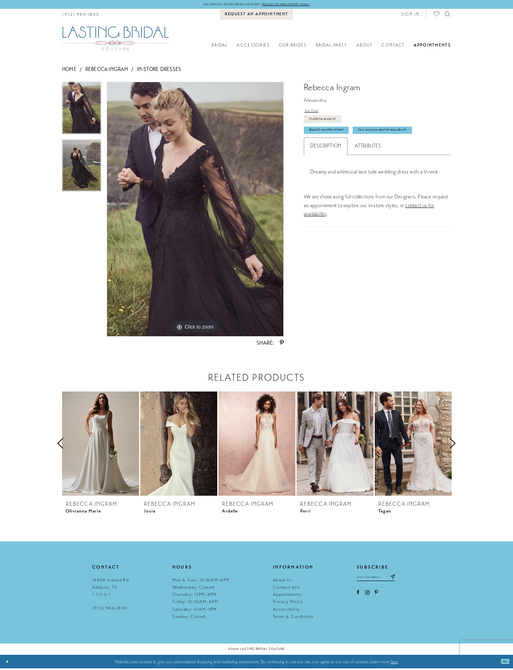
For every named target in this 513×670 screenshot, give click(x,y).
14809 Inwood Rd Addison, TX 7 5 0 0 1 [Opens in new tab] (110, 589)
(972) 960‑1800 (109, 610)
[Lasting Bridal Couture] (115, 39)
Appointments (287, 596)
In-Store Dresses (159, 71)
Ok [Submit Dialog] (503, 663)
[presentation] (100, 445)
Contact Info (286, 588)
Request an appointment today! (303, 5)
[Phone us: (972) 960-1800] (81, 16)
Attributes (368, 179)
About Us (283, 581)
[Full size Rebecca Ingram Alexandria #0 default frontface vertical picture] (195, 211)
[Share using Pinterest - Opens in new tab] (282, 345)
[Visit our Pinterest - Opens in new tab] (376, 598)
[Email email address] (387, 581)
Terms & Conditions (293, 618)
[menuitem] (81, 16)
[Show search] (447, 16)
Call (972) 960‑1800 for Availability (352, 161)
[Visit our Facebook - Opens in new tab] (358, 598)
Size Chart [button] (315, 114)
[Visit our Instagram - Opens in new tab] (367, 598)
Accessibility (286, 610)
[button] (410, 16)
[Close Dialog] (9, 663)
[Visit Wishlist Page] (436, 16)
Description (325, 179)
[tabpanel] (81, 112)
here (394, 663)
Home (69, 71)
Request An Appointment (339, 144)
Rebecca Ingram (106, 71)
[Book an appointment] (256, 16)
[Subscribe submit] (415, 581)
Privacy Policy (288, 603)
